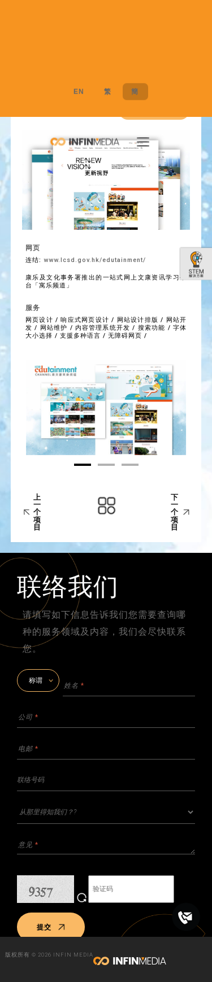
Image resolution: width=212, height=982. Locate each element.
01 (82, 465)
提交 (51, 927)
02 (106, 465)
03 (130, 465)
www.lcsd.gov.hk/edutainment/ (95, 260)
